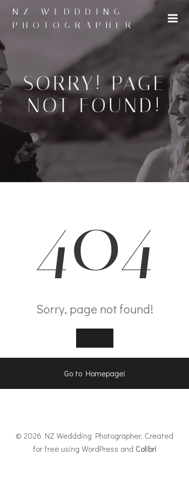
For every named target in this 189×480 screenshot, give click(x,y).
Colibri (146, 448)
